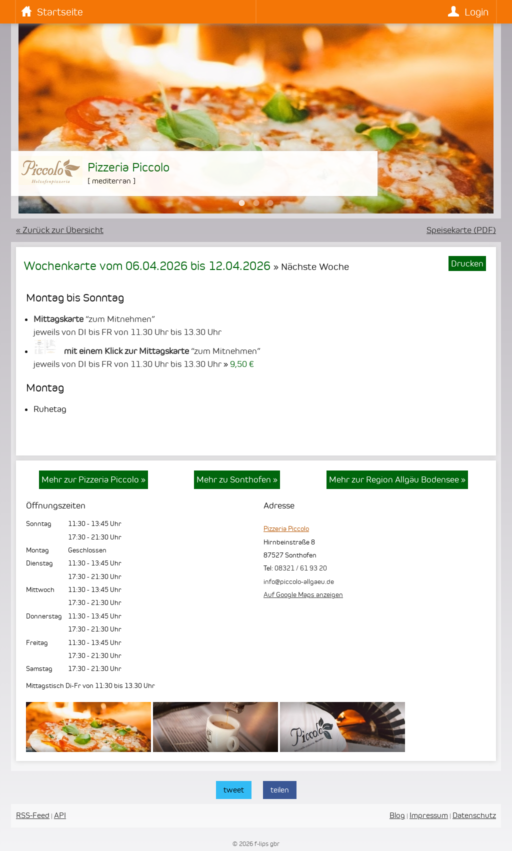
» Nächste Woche (311, 266)
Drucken (467, 263)
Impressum (429, 815)
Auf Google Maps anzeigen (303, 594)
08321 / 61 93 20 (300, 568)
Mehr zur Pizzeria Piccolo (94, 479)
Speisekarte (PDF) (461, 230)
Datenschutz (474, 815)
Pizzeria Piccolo (286, 528)
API (60, 815)
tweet (234, 790)
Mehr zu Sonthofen (237, 479)
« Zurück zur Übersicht (60, 230)
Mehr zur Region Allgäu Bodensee (397, 479)
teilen (279, 790)
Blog (397, 815)
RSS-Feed (33, 815)
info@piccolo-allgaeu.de (299, 582)
